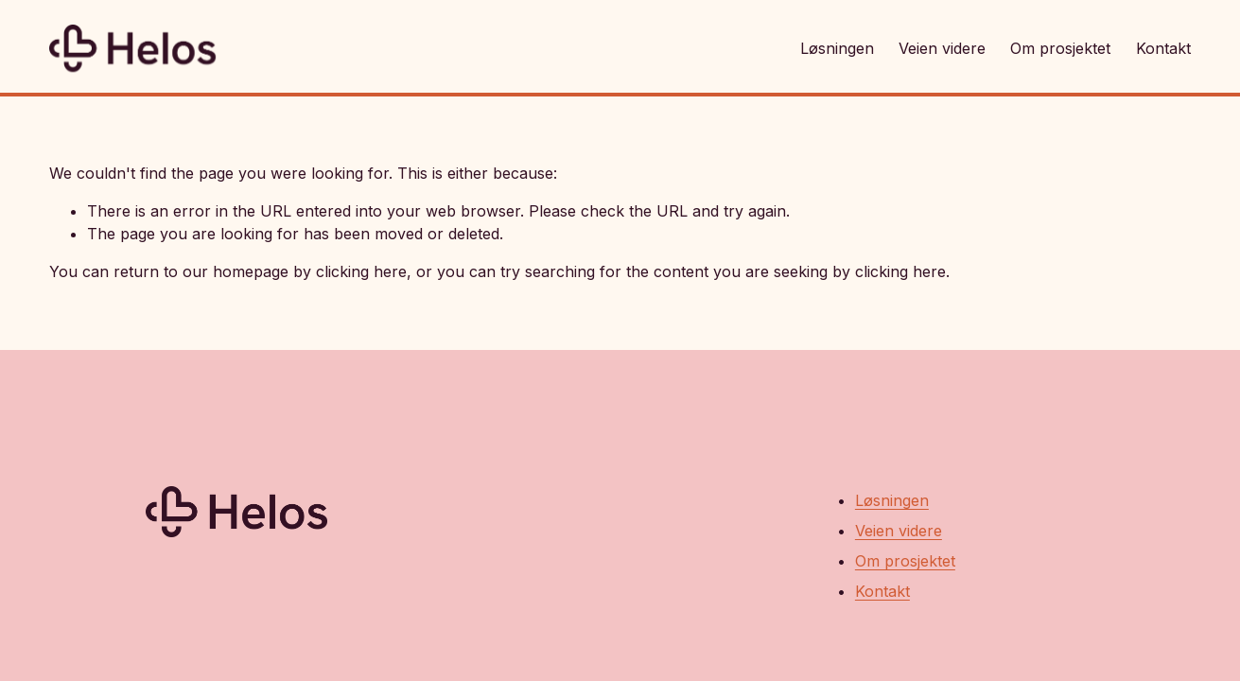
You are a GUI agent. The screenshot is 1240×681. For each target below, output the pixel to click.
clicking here (361, 271)
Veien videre (942, 48)
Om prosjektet (1060, 48)
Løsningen (837, 48)
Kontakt (1163, 48)
